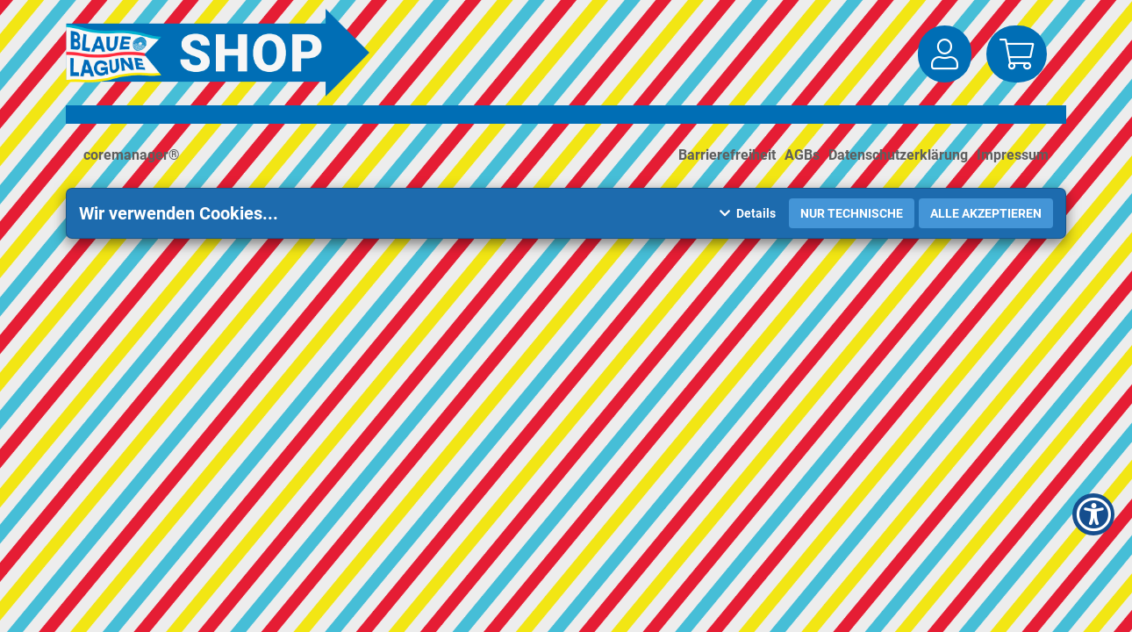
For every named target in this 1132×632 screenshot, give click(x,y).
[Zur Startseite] (222, 52)
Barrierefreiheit (727, 155)
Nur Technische (851, 213)
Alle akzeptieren (986, 213)
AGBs (802, 155)
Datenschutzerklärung (898, 155)
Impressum (1013, 155)
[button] (944, 54)
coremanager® (131, 155)
